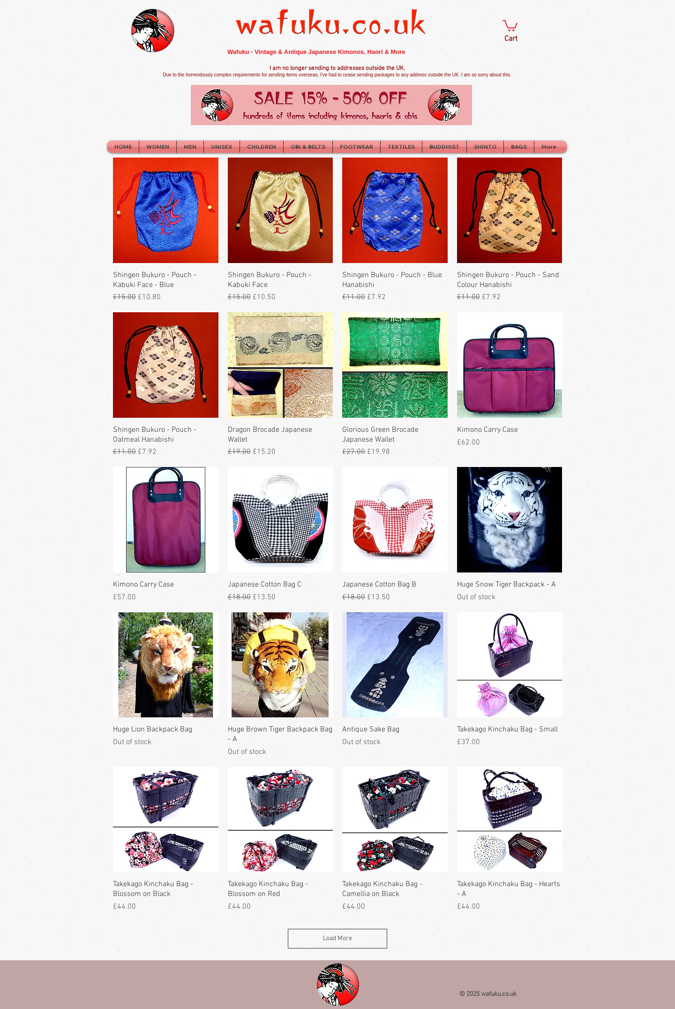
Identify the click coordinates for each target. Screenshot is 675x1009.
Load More (337, 938)
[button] (510, 25)
